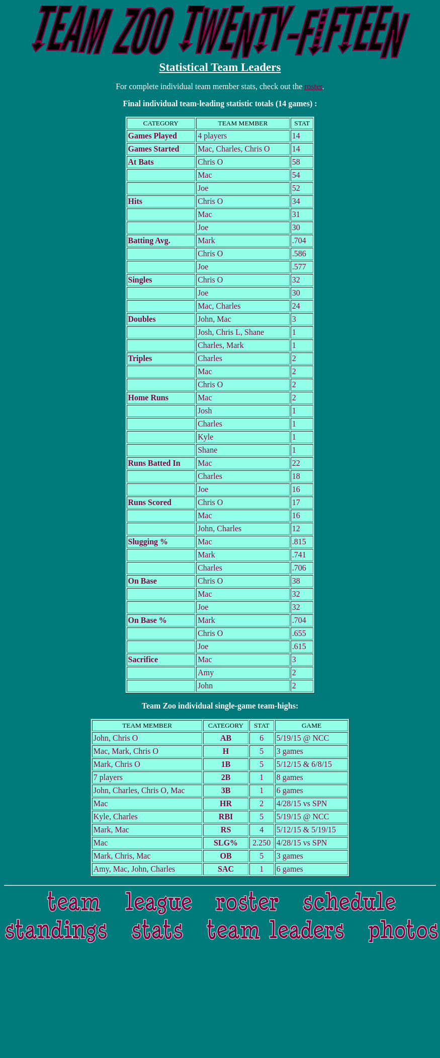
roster (313, 86)
